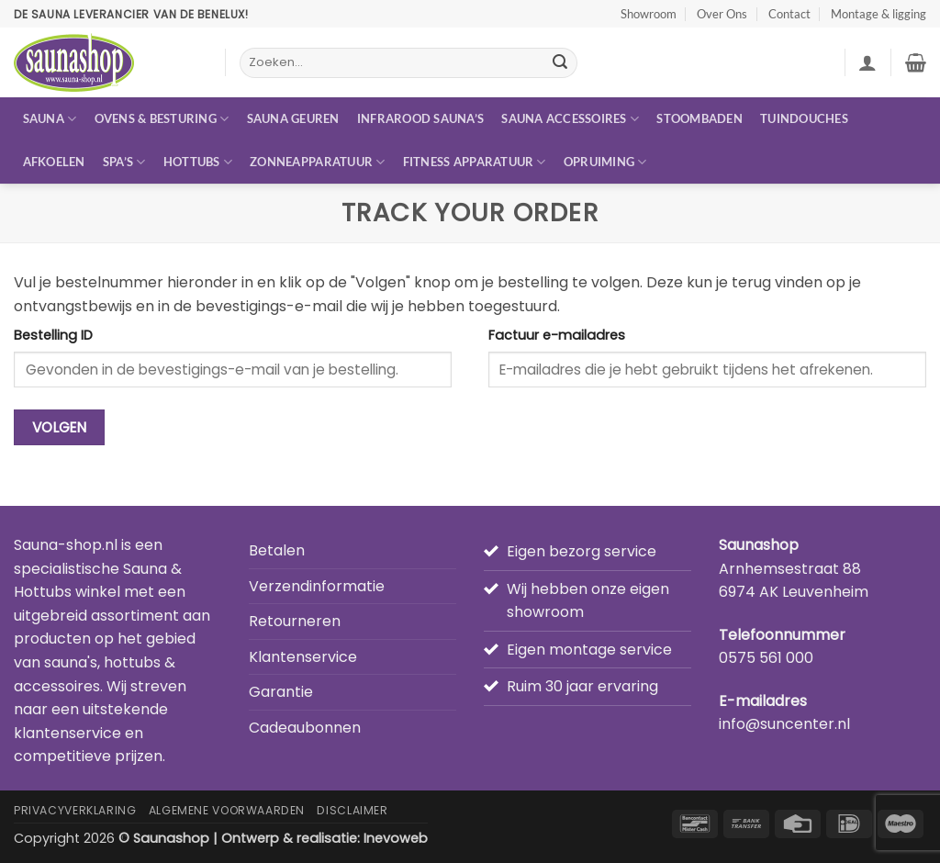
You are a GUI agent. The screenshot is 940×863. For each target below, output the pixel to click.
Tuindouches (804, 118)
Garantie (281, 691)
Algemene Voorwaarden (227, 810)
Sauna (50, 119)
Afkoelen (54, 161)
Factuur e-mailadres (556, 335)
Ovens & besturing (162, 119)
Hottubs (197, 162)
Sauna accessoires (570, 119)
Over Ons (722, 13)
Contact (789, 13)
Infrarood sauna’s (420, 118)
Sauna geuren (293, 118)
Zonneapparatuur (317, 162)
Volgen (59, 427)
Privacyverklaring (75, 810)
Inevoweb (396, 838)
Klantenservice (303, 656)
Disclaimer (352, 810)
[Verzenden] (560, 63)
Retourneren (295, 621)
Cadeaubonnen (305, 727)
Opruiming (605, 162)
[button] (867, 62)
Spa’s (124, 162)
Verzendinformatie (317, 586)
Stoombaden (699, 118)
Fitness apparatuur (474, 162)
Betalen (277, 550)
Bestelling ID (53, 335)
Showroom (649, 13)
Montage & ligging (878, 13)
